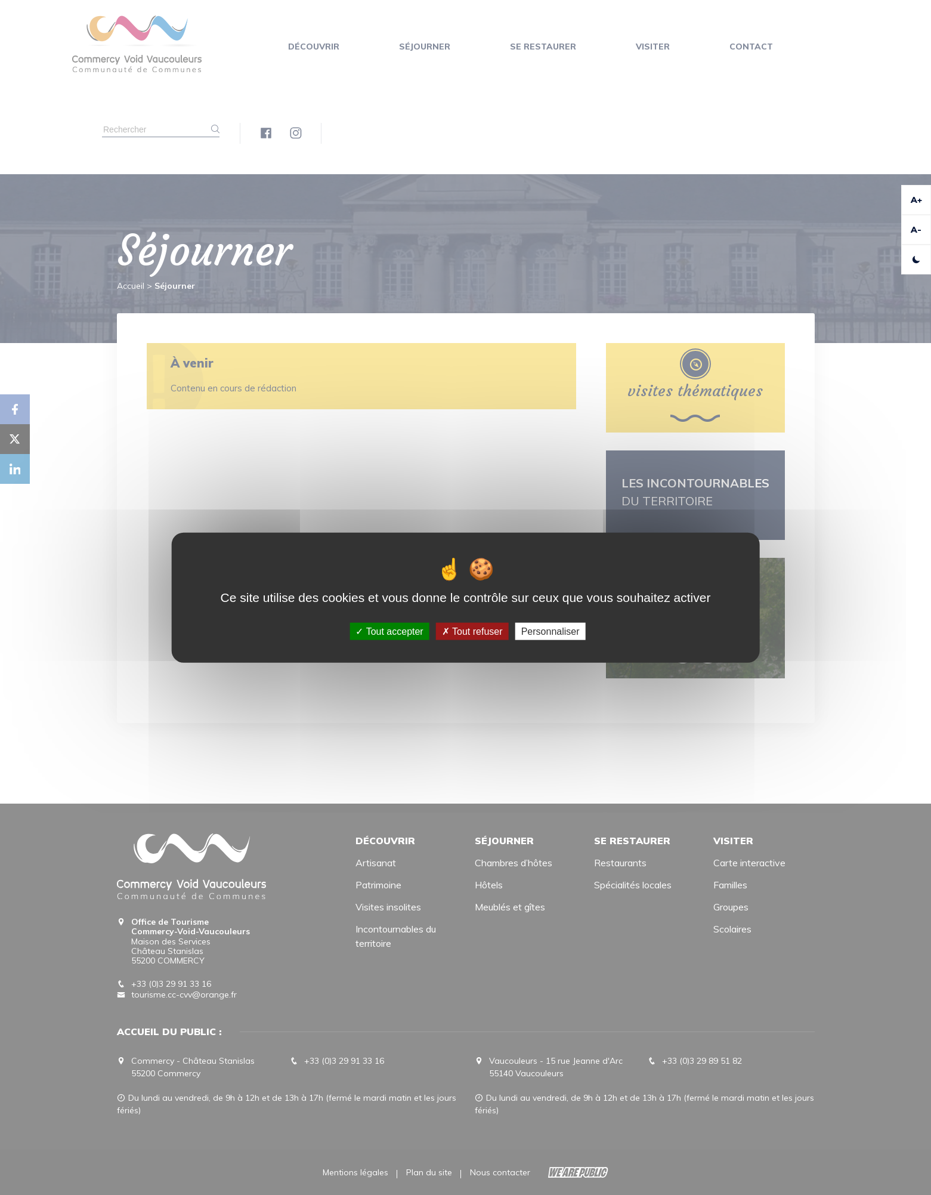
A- (916, 229)
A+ (916, 199)
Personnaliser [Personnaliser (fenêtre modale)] (550, 631)
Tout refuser (472, 631)
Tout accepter (389, 631)
